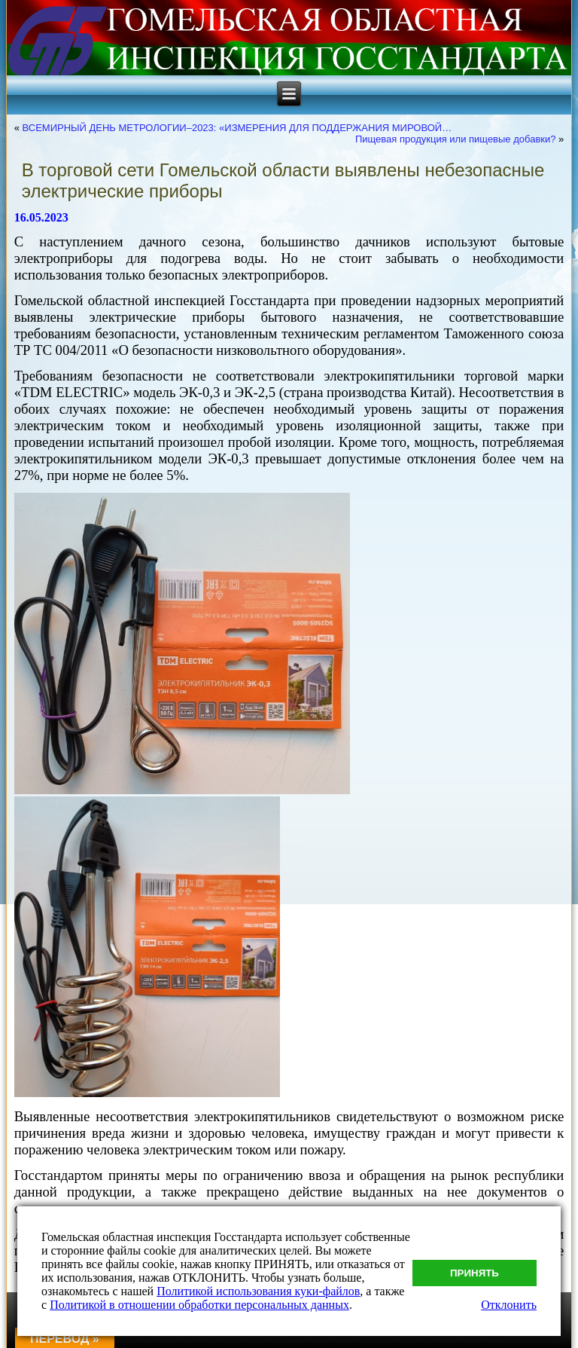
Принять (474, 1273)
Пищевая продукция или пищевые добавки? (455, 139)
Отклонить (509, 1304)
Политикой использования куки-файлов (258, 1291)
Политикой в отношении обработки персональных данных (199, 1304)
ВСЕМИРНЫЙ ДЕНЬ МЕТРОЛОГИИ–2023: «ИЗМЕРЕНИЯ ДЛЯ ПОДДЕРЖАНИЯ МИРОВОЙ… (237, 127)
